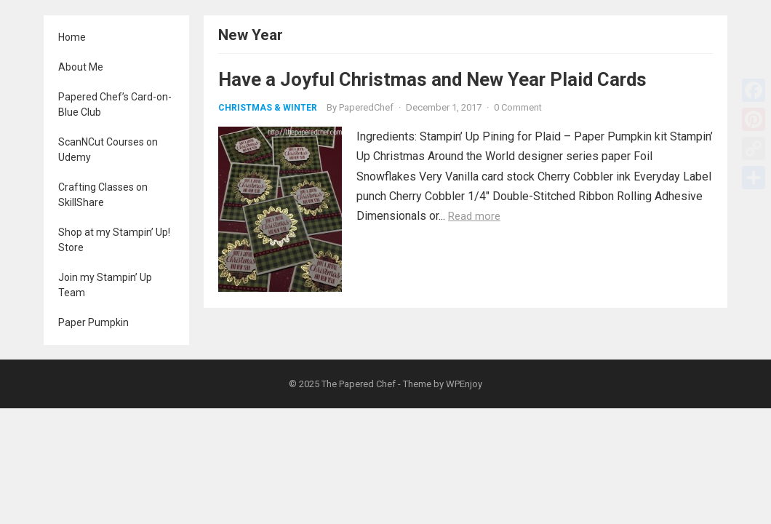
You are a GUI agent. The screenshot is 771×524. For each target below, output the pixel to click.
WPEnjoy (464, 383)
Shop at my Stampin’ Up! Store (114, 239)
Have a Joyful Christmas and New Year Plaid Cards (432, 79)
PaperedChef (366, 107)
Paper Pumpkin (93, 322)
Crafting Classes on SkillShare (103, 194)
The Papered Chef (358, 383)
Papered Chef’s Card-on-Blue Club (115, 104)
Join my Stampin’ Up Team (105, 284)
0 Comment (518, 107)
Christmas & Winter (267, 108)
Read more (474, 216)
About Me (80, 67)
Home (72, 37)
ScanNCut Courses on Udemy (108, 149)
